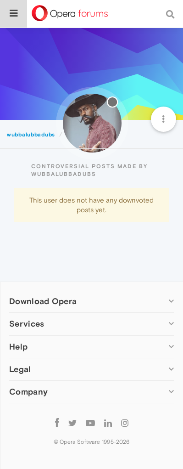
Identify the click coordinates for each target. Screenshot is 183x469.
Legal (20, 369)
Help (18, 346)
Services (26, 323)
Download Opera (43, 301)
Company (28, 391)
